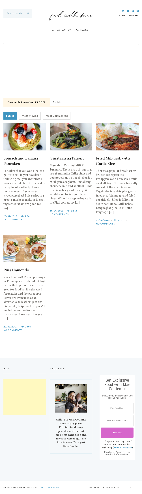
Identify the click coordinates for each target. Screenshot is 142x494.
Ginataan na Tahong (67, 158)
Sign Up (134, 15)
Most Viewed (30, 115)
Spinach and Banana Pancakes (20, 161)
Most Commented (57, 115)
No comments (12, 219)
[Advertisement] (71, 69)
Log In (121, 15)
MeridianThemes (50, 487)
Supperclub (111, 487)
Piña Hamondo (16, 270)
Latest (10, 115)
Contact (129, 487)
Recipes (94, 487)
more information (123, 447)
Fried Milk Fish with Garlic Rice (113, 161)
